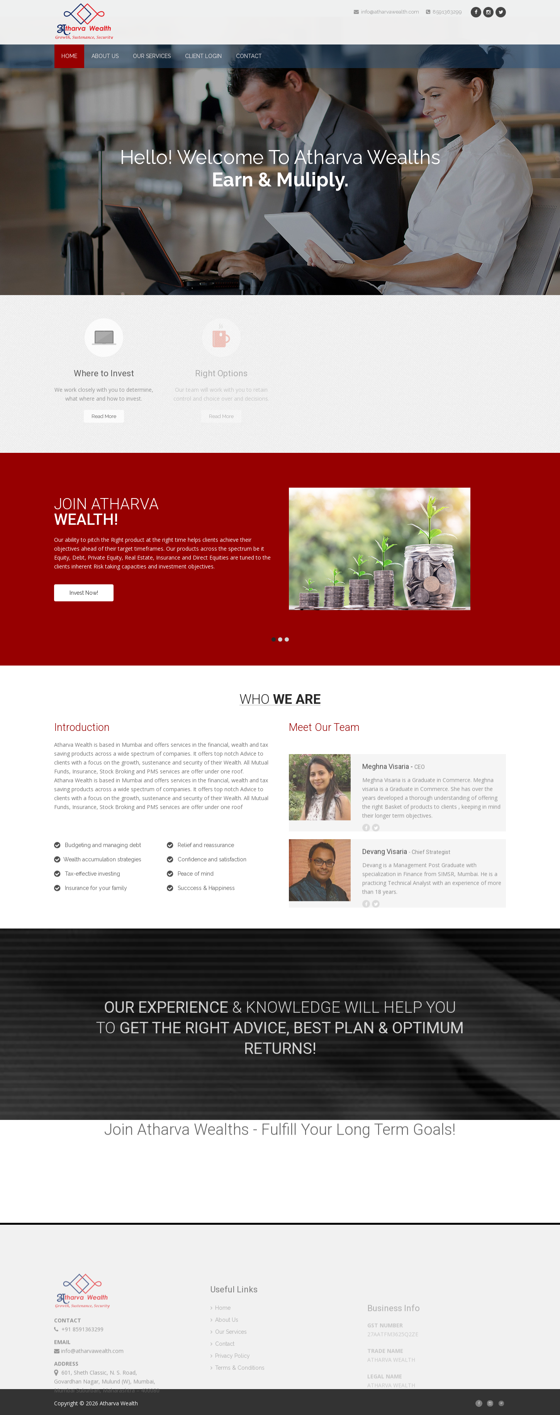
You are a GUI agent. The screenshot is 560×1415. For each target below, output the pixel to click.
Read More (104, 416)
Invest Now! (84, 593)
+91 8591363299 (79, 1376)
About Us (105, 56)
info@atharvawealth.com (386, 12)
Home (69, 56)
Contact (249, 56)
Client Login (203, 56)
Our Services (152, 56)
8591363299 (444, 12)
